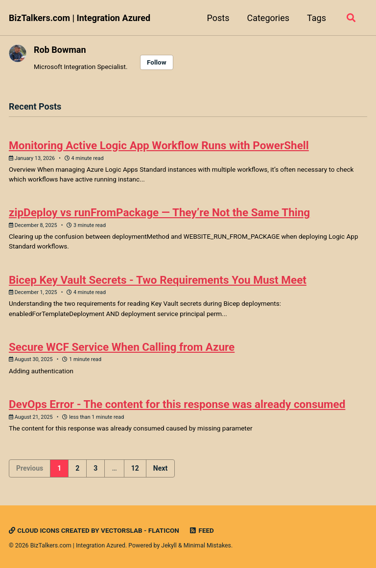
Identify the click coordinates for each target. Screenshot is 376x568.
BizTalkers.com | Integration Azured (79, 18)
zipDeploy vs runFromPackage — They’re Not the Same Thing (159, 212)
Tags (316, 18)
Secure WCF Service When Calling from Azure (122, 347)
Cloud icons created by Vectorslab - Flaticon (94, 530)
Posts (218, 18)
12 (135, 468)
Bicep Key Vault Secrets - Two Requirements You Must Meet (157, 279)
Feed (201, 530)
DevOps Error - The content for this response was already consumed (177, 404)
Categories (268, 18)
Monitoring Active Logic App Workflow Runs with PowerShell (159, 145)
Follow (156, 62)
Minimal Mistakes (207, 545)
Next (160, 468)
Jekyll (169, 545)
